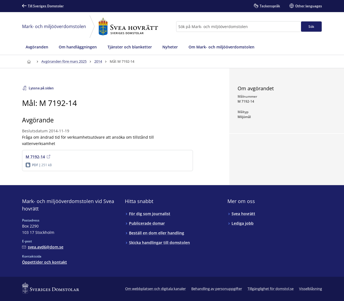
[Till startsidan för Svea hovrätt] (29, 61)
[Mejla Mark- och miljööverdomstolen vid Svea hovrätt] (42, 247)
